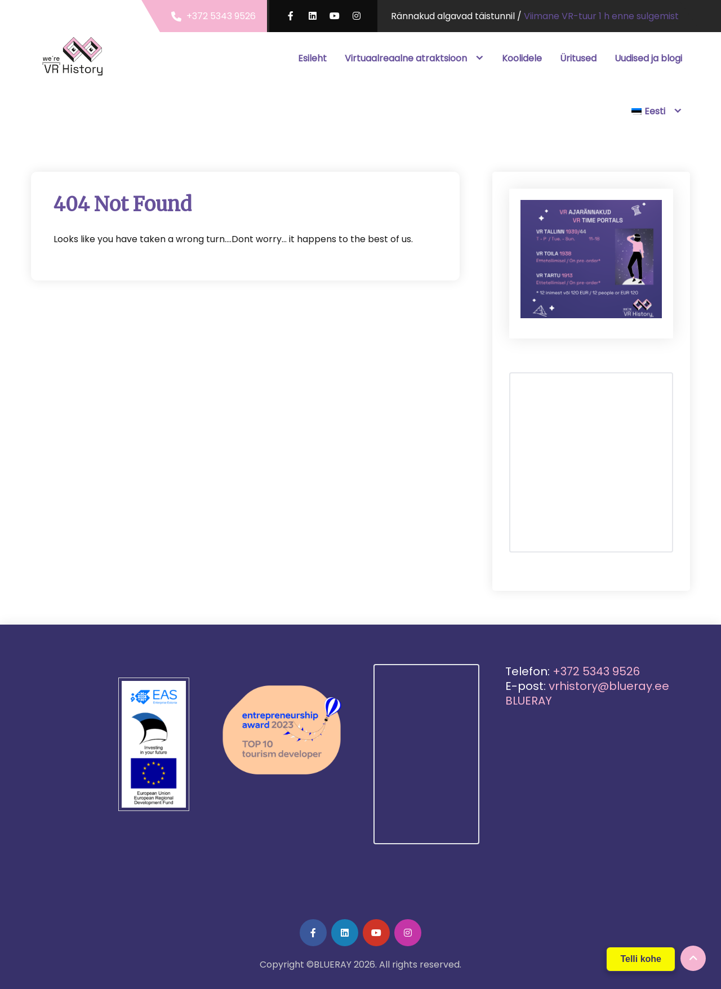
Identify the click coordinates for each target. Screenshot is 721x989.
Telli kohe (640, 959)
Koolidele (522, 58)
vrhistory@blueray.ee (609, 686)
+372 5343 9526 (221, 16)
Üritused (578, 58)
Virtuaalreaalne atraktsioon (406, 58)
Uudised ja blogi (648, 58)
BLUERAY (528, 701)
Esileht (312, 58)
